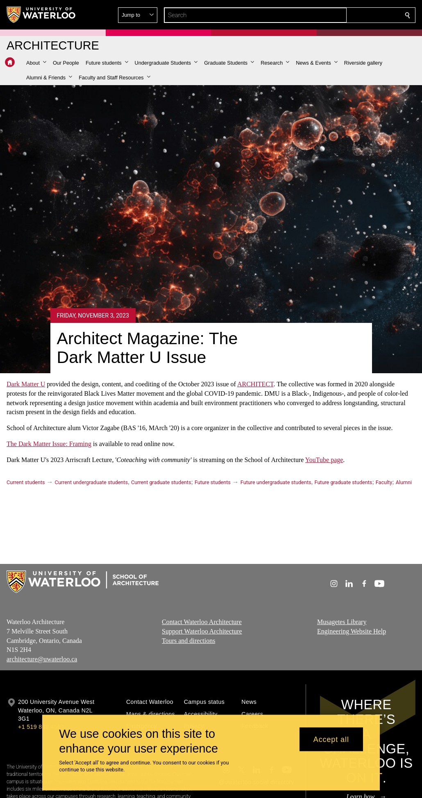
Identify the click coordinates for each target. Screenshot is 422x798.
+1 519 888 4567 (41, 727)
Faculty (384, 482)
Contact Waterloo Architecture (202, 621)
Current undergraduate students (91, 482)
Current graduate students (161, 482)
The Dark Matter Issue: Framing (49, 443)
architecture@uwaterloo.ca (42, 659)
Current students (26, 482)
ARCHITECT (255, 384)
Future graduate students (343, 482)
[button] (348, 15)
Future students (213, 482)
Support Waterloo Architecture (202, 630)
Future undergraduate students (275, 482)
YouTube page (324, 459)
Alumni (404, 482)
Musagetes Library (341, 621)
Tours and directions (188, 640)
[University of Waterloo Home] (41, 15)
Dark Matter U (26, 384)
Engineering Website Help (351, 630)
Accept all (331, 739)
